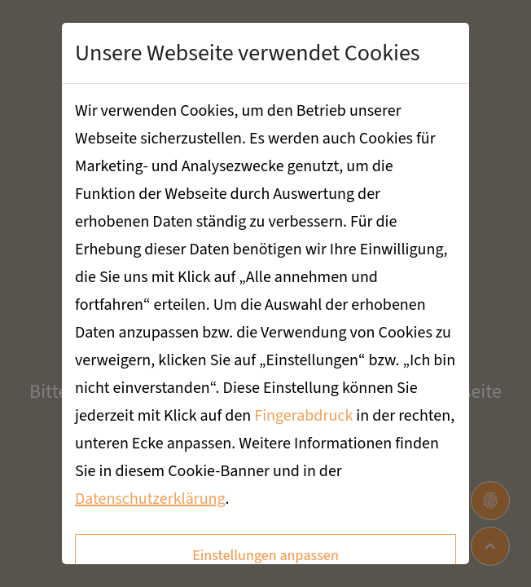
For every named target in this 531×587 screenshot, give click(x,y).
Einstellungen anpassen (265, 555)
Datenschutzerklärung (150, 499)
